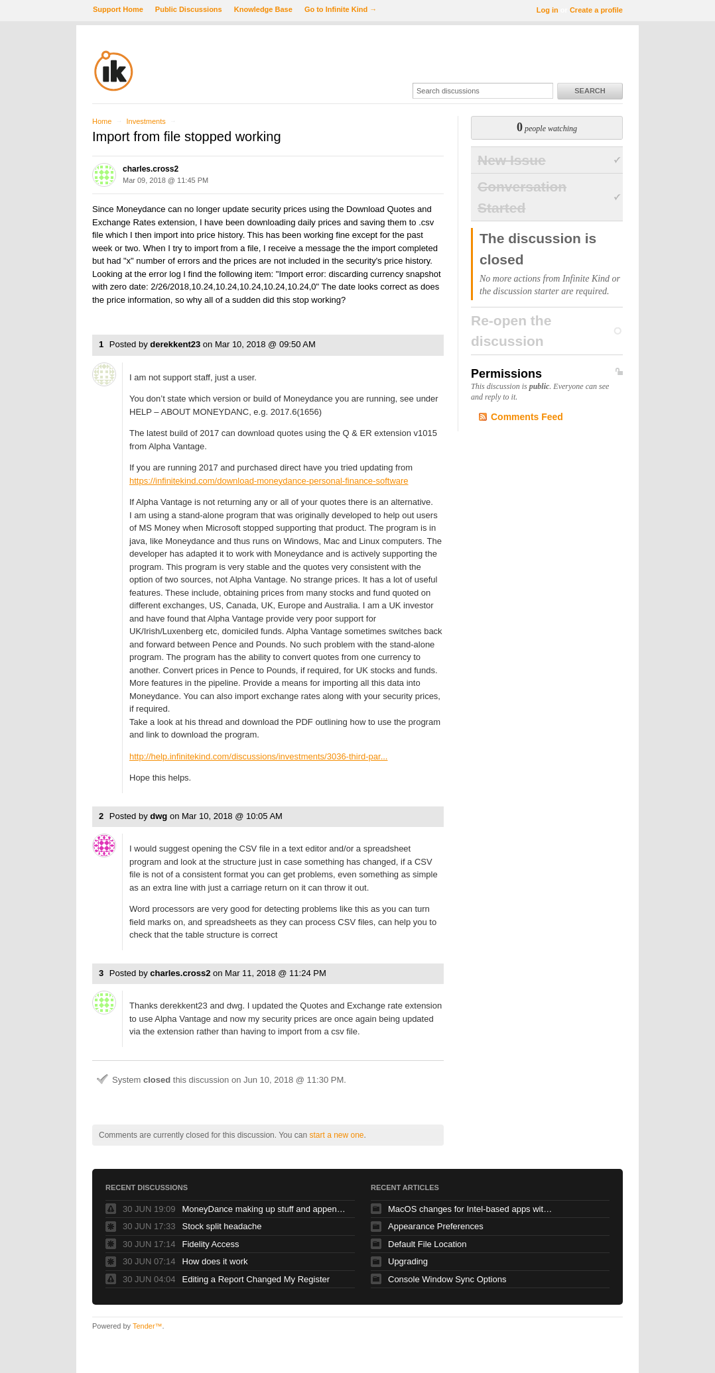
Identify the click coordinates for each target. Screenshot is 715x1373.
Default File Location (427, 1244)
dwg (158, 816)
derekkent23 (175, 344)
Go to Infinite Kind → (340, 9)
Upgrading (408, 1261)
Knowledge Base (263, 9)
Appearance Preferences (436, 1226)
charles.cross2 (150, 169)
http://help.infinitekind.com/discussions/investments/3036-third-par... (258, 756)
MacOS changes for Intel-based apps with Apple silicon (471, 1209)
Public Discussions (188, 9)
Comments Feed (527, 417)
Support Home (118, 9)
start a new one (336, 1135)
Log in (547, 10)
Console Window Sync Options (447, 1279)
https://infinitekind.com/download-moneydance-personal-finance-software (269, 481)
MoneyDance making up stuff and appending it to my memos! (265, 1209)
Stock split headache (222, 1226)
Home (101, 121)
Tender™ (147, 1326)
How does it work (215, 1261)
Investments (145, 121)
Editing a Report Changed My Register (256, 1279)
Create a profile (596, 10)
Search (589, 91)
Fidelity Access (210, 1244)
